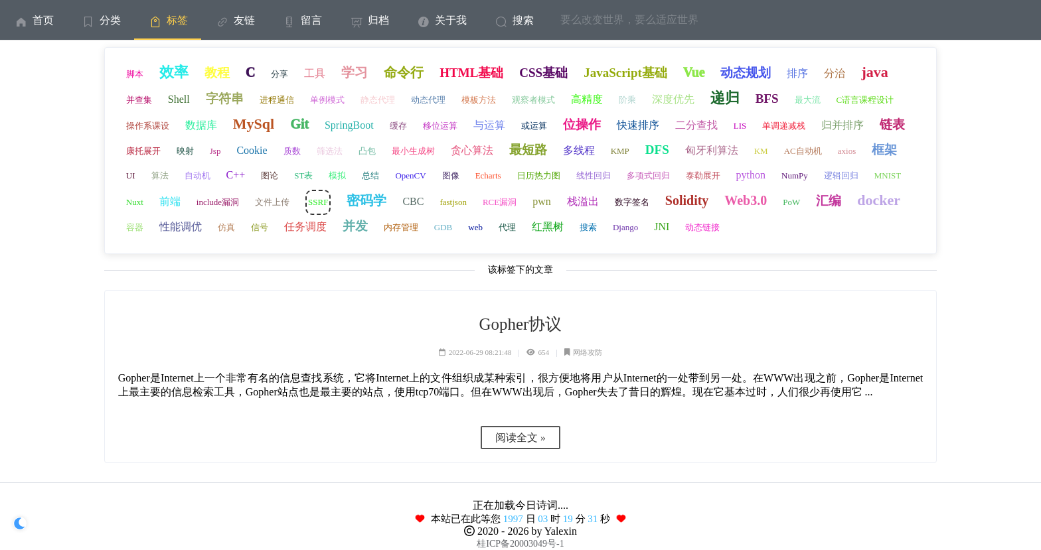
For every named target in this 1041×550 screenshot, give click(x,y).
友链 (234, 20)
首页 (33, 20)
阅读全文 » (520, 437)
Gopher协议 (520, 324)
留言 (301, 20)
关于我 (441, 20)
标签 (167, 20)
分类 (100, 20)
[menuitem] (33, 20)
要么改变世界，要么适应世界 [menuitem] (629, 19)
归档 (369, 20)
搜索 (513, 20)
